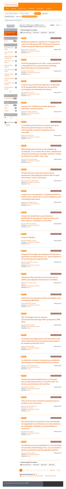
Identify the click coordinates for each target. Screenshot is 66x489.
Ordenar (52, 25)
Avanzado (44, 13)
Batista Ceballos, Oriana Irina (30, 111)
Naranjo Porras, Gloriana (27, 407)
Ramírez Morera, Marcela (29, 453)
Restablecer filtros (9, 16)
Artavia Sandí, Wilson (28, 262)
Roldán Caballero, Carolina (29, 240)
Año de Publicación (9, 114)
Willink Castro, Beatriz (28, 71)
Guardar (52, 32)
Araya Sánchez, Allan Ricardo (30, 365)
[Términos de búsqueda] (11, 13)
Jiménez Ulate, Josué (28, 92)
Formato (7, 95)
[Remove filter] (36, 16)
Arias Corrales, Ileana (28, 135)
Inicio (7, 8)
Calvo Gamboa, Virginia (28, 325)
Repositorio (7, 38)
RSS (35, 474)
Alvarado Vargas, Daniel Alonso (30, 180)
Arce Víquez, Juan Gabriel (29, 49)
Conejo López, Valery (28, 431)
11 (47, 470)
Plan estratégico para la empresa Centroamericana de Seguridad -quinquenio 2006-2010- (41, 319)
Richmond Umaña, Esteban (29, 202)
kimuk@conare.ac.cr (9, 485)
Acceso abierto (40, 8)
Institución (7, 30)
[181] (58, 470)
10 (44, 470)
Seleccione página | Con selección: (29, 30)
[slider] (5, 122)
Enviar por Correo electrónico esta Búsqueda (31, 475)
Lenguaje (49, 8)
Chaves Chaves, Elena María (30, 159)
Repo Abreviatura (11, 5)
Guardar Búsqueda (51, 475)
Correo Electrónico (26, 32)
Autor (6, 45)
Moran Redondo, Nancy (29, 346)
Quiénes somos (22, 8)
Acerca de (13, 8)
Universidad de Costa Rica (33, 51)
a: (11, 117)
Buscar (37, 13)
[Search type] (26, 13)
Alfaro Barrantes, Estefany (29, 406)
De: (5, 117)
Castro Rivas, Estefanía (29, 387)
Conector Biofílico (28, 237)
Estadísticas (31, 8)
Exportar (37, 32)
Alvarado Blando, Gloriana (29, 303)
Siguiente (52, 470)
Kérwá (28, 52)
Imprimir (45, 32)
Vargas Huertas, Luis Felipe (29, 223)
